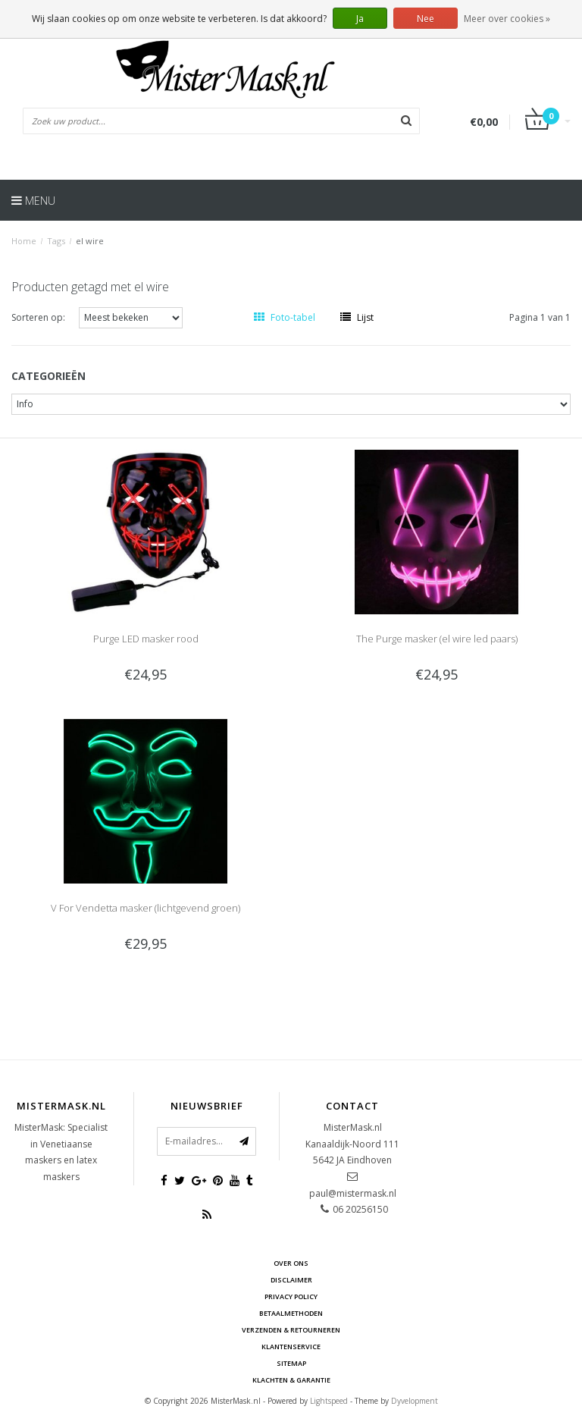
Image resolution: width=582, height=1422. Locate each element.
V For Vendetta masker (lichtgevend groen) (145, 908)
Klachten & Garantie (291, 1380)
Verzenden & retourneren (291, 1330)
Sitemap (291, 1363)
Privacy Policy (291, 1296)
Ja (360, 18)
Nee (425, 18)
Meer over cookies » (507, 18)
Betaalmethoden (291, 1313)
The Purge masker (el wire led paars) (437, 638)
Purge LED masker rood (146, 638)
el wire (90, 240)
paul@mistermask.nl (352, 1193)
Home (23, 240)
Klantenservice (291, 1346)
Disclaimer (291, 1280)
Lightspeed (329, 1400)
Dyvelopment (414, 1400)
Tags (56, 240)
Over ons (291, 1263)
